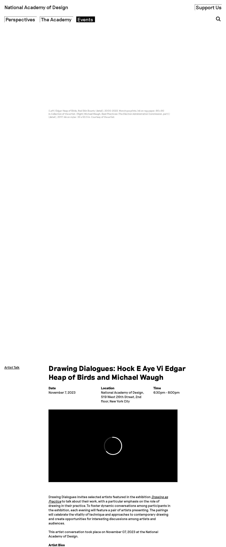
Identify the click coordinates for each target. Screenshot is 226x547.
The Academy (56, 19)
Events (85, 19)
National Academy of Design (36, 7)
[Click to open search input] (218, 19)
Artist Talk (11, 367)
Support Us (209, 7)
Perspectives (20, 19)
